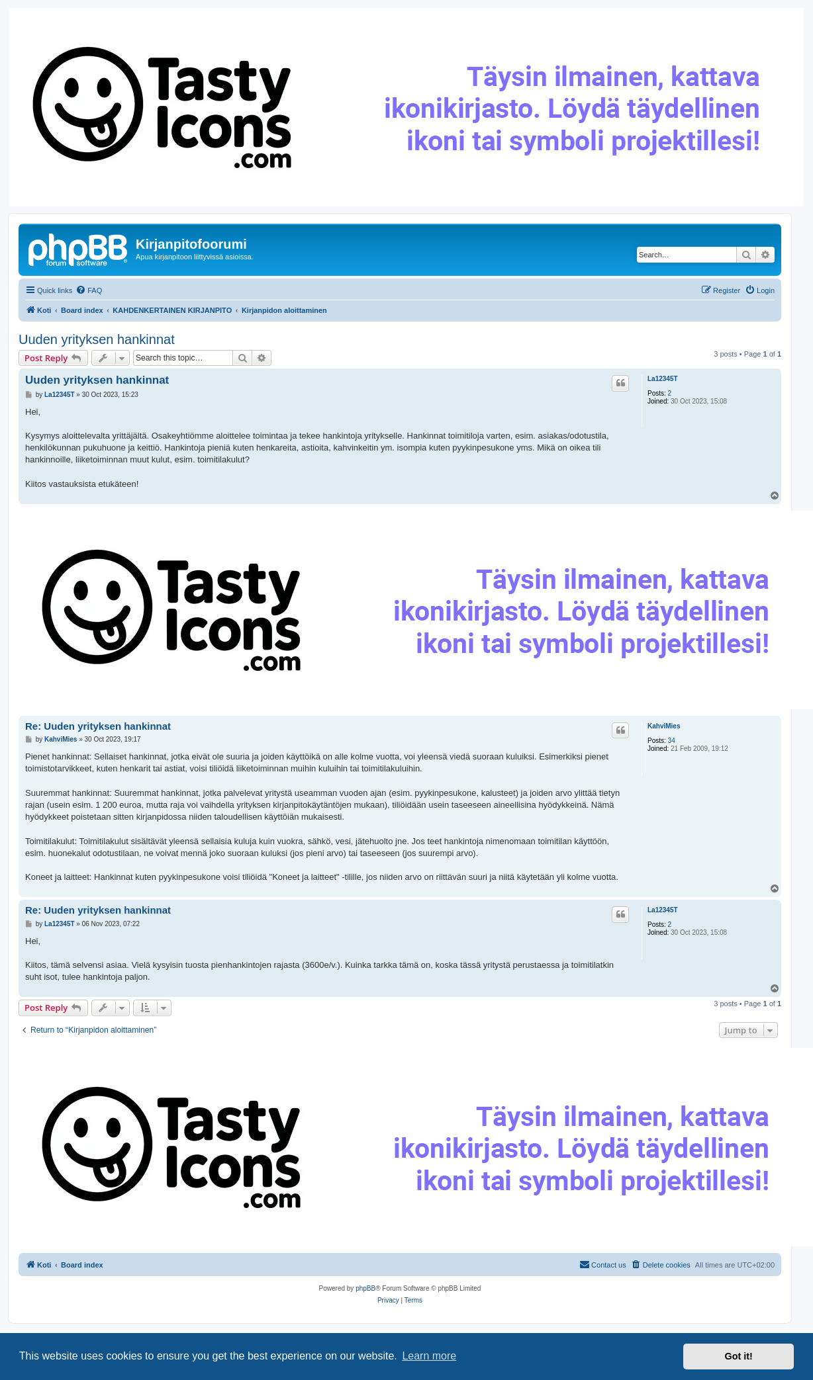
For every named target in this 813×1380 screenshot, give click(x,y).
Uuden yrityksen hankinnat (97, 339)
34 (671, 740)
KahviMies (663, 726)
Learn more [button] (429, 1355)
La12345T (662, 378)
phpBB (365, 1288)
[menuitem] (88, 290)
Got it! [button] (739, 1356)
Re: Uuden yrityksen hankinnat (98, 726)
